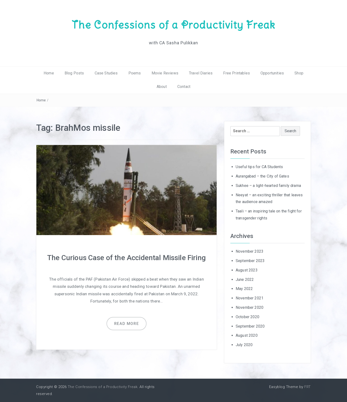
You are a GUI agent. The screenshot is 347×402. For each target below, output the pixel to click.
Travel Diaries (201, 73)
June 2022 (245, 279)
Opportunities (272, 73)
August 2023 (247, 270)
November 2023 (249, 251)
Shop (298, 73)
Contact (183, 86)
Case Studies (106, 73)
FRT (307, 387)
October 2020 (247, 317)
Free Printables (236, 73)
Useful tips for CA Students (259, 167)
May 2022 (244, 288)
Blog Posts (74, 73)
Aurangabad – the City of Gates (262, 176)
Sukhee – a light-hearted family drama (268, 185)
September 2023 (250, 260)
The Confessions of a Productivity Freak (173, 25)
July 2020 (244, 345)
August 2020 (247, 335)
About (162, 86)
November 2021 (249, 298)
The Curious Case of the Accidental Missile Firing (126, 257)
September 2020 (250, 326)
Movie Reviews (165, 73)
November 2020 (249, 307)
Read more (126, 323)
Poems (134, 73)
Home (49, 73)
